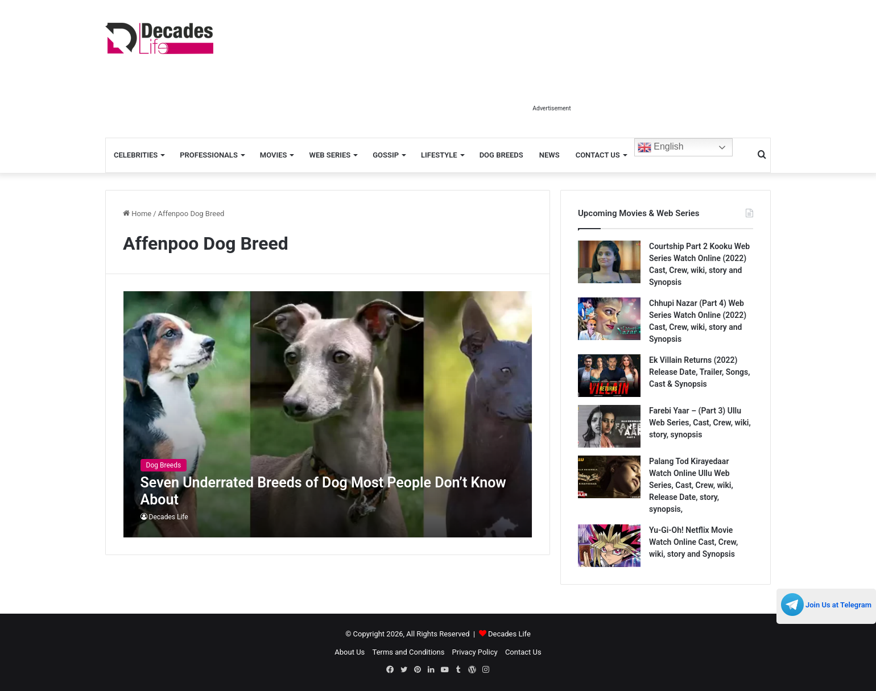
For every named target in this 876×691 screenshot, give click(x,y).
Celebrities (136, 155)
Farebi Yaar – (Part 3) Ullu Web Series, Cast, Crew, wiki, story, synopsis (700, 422)
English (661, 147)
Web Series (329, 155)
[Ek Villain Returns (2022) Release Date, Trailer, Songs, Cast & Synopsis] (609, 375)
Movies (273, 155)
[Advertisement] (552, 72)
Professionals (209, 155)
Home (137, 213)
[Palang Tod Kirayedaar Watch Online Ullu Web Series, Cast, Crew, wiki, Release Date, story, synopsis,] (609, 477)
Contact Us (598, 155)
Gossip (386, 155)
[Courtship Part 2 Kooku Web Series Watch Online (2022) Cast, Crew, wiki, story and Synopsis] (609, 262)
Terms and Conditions (409, 652)
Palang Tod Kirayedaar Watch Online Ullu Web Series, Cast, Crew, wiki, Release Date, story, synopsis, (691, 485)
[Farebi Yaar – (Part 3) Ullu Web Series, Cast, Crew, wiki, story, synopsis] (609, 426)
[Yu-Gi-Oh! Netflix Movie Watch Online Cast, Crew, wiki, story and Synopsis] (609, 545)
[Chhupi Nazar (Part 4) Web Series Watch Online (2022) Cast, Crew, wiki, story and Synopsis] (609, 318)
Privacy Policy (475, 652)
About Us (349, 652)
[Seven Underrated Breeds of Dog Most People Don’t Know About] (327, 414)
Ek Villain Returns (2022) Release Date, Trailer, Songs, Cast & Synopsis (699, 371)
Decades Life (168, 517)
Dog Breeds (501, 155)
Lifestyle (439, 155)
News (549, 155)
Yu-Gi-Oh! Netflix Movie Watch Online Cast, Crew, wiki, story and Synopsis (693, 542)
